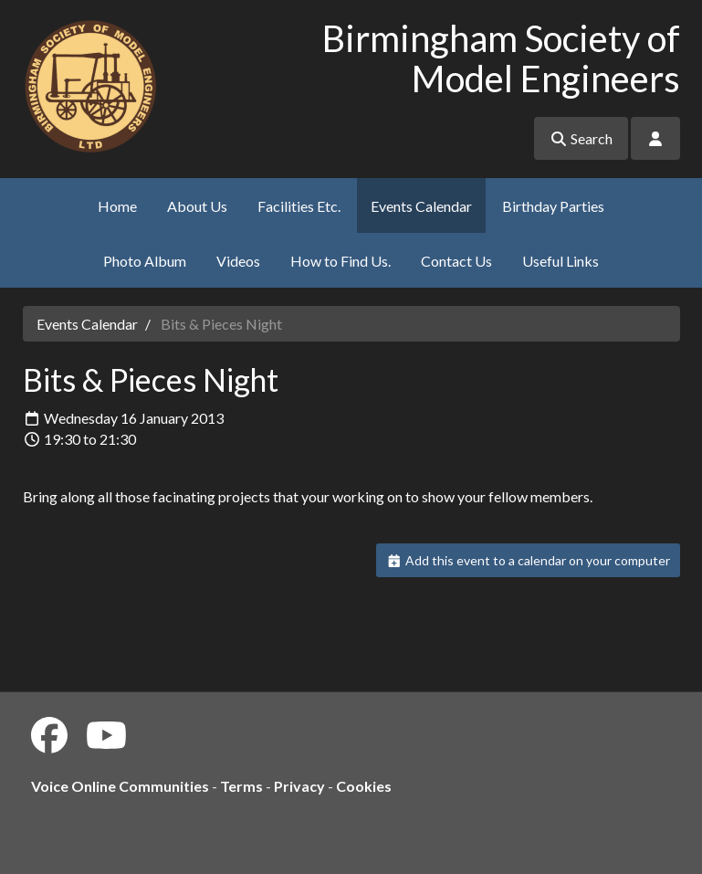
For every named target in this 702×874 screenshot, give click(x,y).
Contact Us (456, 260)
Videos (238, 260)
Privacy (299, 786)
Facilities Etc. (299, 206)
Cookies (364, 786)
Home (117, 206)
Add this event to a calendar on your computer (528, 560)
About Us (197, 206)
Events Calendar (421, 206)
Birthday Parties (553, 206)
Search (581, 138)
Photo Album (144, 260)
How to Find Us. (340, 260)
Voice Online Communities (120, 786)
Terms (241, 786)
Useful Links (560, 260)
